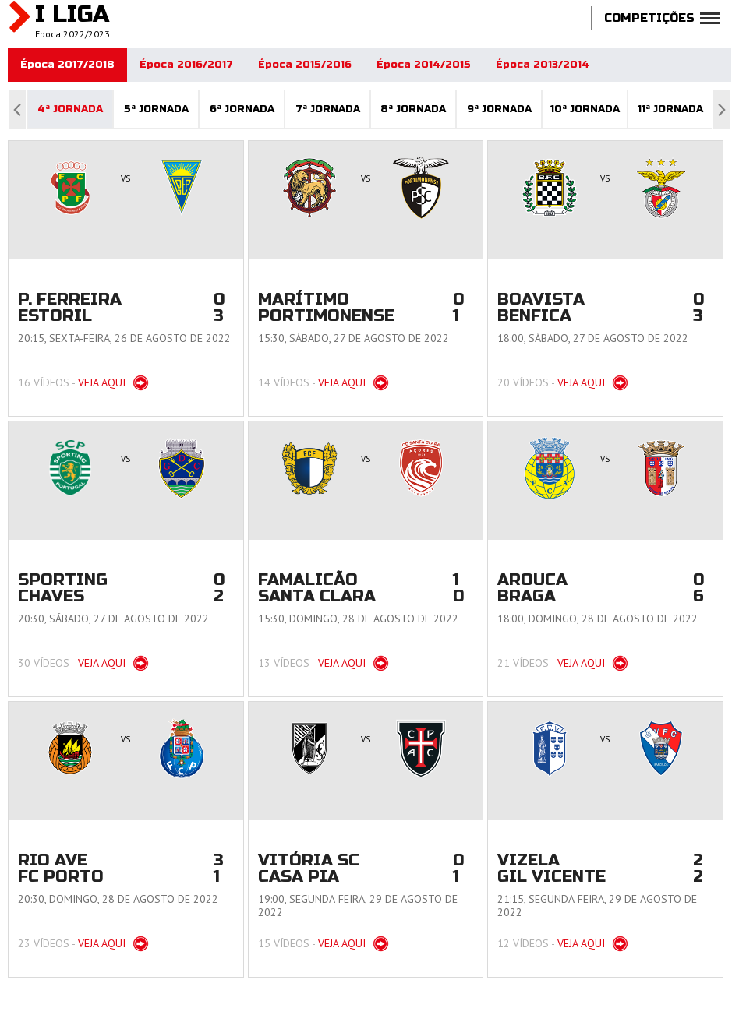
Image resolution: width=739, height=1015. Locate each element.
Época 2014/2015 (424, 64)
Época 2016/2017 (186, 64)
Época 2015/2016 (305, 64)
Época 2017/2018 (67, 64)
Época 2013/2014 (542, 64)
